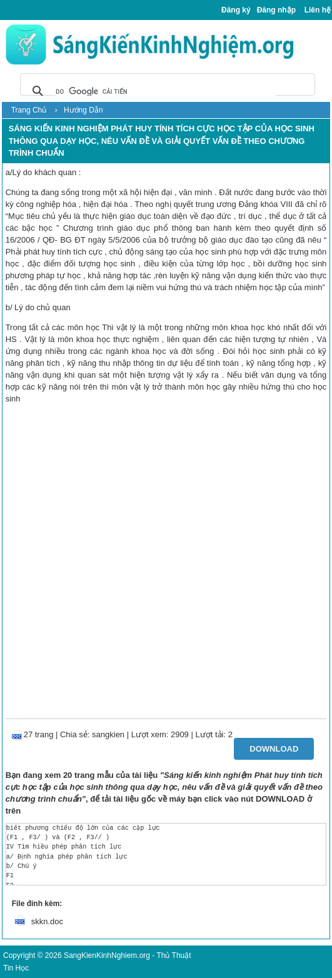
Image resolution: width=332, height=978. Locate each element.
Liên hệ (317, 10)
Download (273, 749)
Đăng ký (236, 10)
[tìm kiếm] (166, 91)
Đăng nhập (276, 10)
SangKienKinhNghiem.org (107, 955)
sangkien (108, 734)
